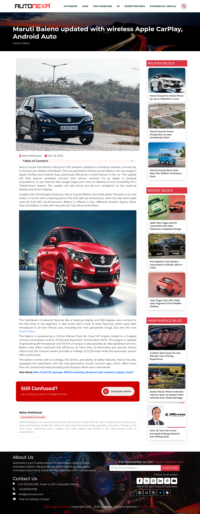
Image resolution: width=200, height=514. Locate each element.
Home (17, 43)
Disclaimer (63, 506)
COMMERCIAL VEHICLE (163, 6)
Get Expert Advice (117, 391)
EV (118, 6)
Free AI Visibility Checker (34, 499)
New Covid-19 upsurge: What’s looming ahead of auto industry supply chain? (83, 372)
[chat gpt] (140, 493)
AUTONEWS (70, 6)
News (26, 43)
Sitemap (49, 506)
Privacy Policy (147, 506)
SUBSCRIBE (170, 467)
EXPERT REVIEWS (135, 6)
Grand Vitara (27, 331)
